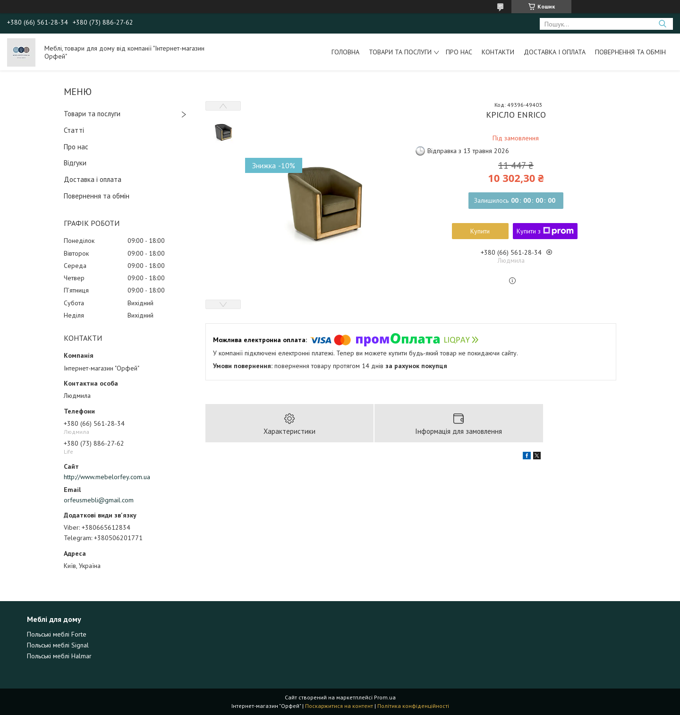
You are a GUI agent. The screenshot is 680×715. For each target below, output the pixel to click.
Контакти (498, 52)
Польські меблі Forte (56, 634)
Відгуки (75, 162)
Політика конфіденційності (413, 705)
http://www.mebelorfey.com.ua (107, 477)
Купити (480, 231)
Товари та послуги (400, 52)
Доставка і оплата (555, 52)
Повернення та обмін (630, 52)
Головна (345, 52)
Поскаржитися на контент (339, 705)
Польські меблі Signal (58, 645)
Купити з (545, 231)
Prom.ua (385, 697)
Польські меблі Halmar (59, 656)
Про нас (459, 52)
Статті (74, 130)
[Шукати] (662, 24)
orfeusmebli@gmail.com (99, 500)
